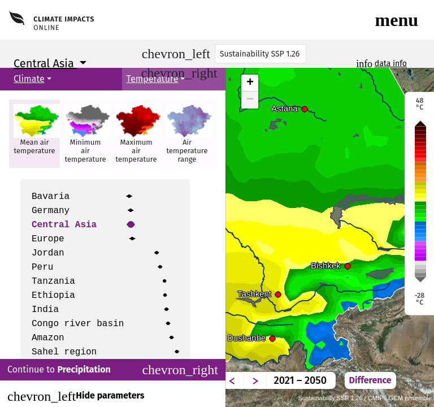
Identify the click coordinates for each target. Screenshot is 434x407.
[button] (34, 133)
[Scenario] (260, 53)
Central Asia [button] (45, 63)
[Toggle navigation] (396, 19)
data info (391, 63)
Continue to (112, 369)
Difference (370, 380)
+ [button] (250, 83)
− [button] (250, 100)
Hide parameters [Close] (75, 396)
